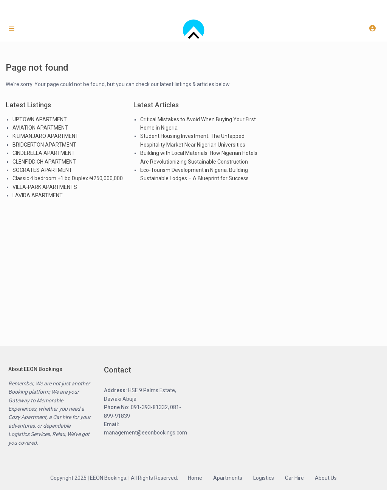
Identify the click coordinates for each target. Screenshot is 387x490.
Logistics (263, 478)
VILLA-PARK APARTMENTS (44, 187)
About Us (326, 478)
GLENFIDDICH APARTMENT (44, 162)
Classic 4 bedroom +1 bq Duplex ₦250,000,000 (67, 178)
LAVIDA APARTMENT (37, 195)
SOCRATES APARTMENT (42, 170)
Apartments (227, 478)
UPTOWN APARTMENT (39, 119)
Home (195, 478)
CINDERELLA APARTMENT (43, 153)
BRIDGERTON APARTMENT (44, 145)
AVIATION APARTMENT (40, 128)
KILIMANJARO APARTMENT (45, 136)
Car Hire (294, 478)
